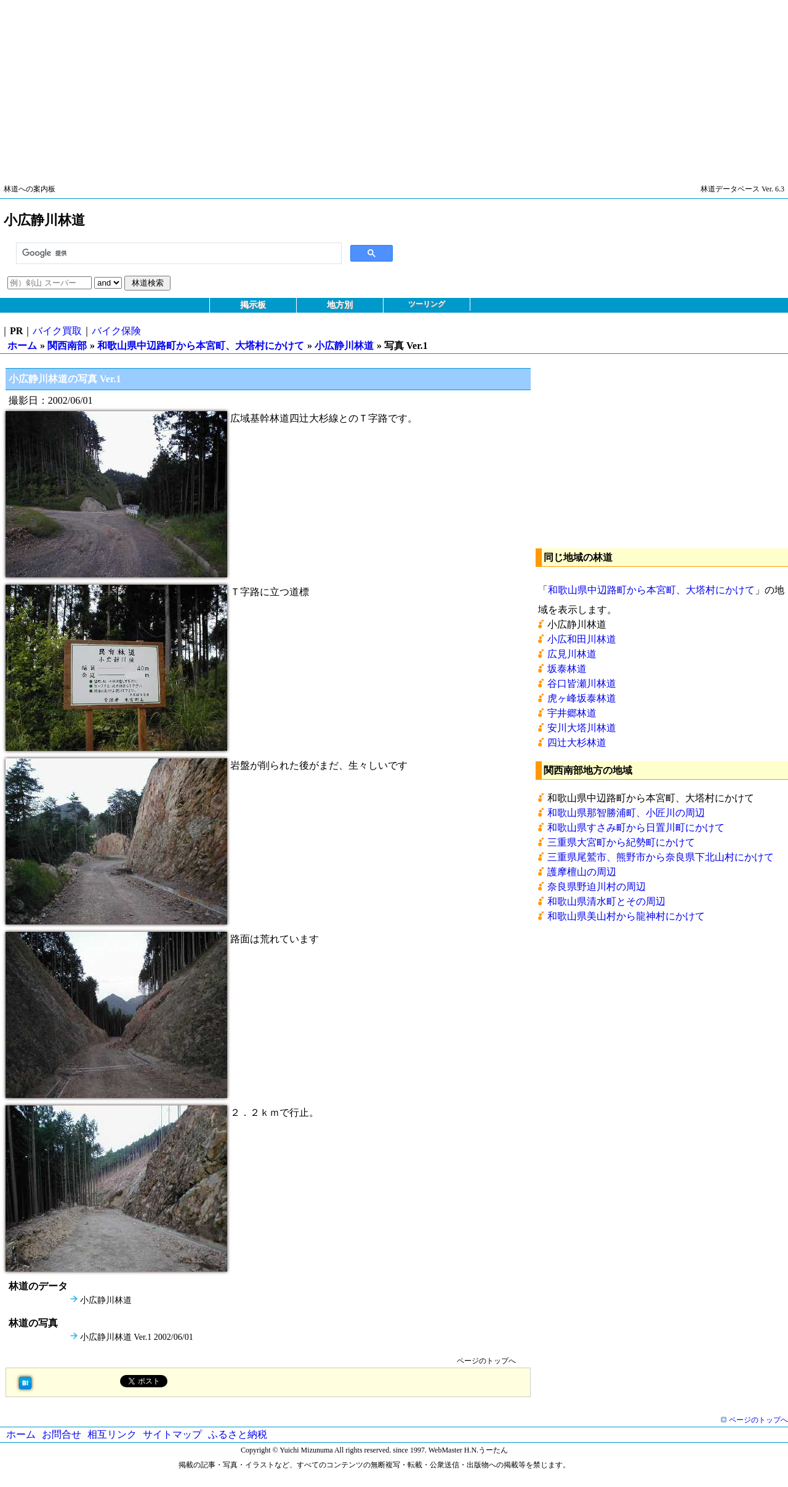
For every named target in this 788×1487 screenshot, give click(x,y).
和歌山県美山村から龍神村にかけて (626, 916)
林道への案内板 (29, 189)
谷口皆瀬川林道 (581, 683)
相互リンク (112, 1434)
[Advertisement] (369, 86)
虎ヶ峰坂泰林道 (581, 698)
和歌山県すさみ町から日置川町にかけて (636, 827)
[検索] (177, 253)
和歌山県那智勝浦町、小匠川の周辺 (626, 813)
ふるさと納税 (237, 1434)
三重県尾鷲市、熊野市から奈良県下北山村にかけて (660, 857)
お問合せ (61, 1434)
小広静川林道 (344, 345)
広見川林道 (572, 654)
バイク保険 (116, 331)
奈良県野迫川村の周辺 (596, 886)
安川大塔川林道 (581, 728)
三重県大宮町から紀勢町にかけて (621, 842)
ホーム (22, 345)
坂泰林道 (567, 668)
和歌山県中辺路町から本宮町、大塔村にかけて (200, 345)
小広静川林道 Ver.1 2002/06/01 (136, 1337)
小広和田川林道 (581, 639)
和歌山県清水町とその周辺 (606, 901)
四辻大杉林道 (576, 742)
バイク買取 (57, 331)
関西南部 (67, 345)
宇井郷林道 (572, 713)
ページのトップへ (486, 1361)
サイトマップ (172, 1434)
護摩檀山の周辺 (581, 872)
